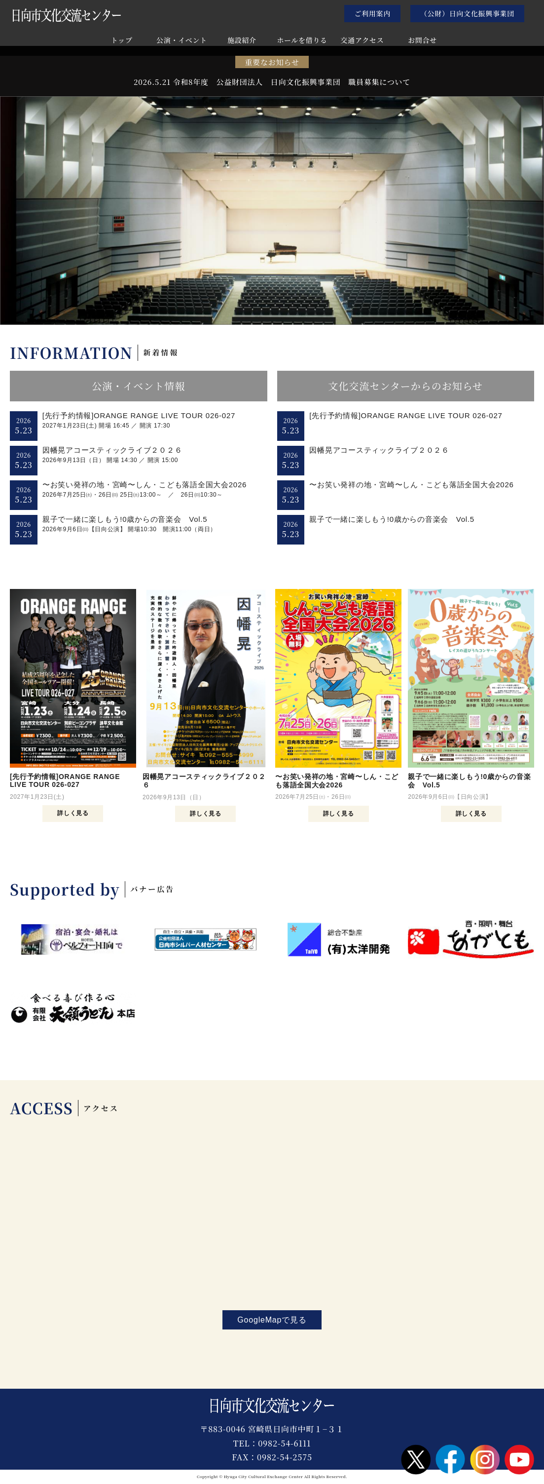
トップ (122, 41)
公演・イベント (181, 41)
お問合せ (422, 41)
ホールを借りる (302, 41)
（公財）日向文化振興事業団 (467, 13)
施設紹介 (241, 41)
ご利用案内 (372, 13)
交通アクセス (362, 41)
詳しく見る (72, 813)
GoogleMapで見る (271, 1320)
